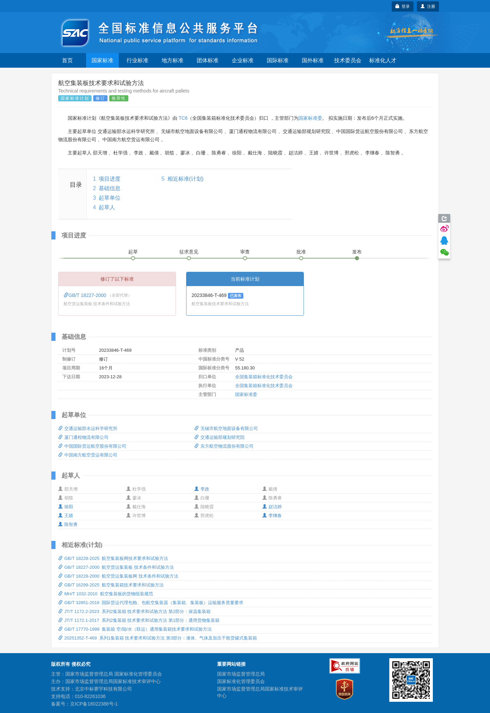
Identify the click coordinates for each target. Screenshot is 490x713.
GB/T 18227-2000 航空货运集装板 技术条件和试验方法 (116, 567)
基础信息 (109, 188)
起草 (133, 251)
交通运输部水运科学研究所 (87, 428)
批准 (301, 251)
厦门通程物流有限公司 (83, 437)
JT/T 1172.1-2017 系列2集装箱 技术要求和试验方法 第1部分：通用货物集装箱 (138, 620)
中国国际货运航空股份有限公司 (92, 446)
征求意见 (188, 251)
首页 (67, 60)
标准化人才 (382, 60)
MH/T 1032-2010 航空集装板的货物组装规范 (105, 593)
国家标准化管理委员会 (241, 681)
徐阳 (65, 506)
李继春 (272, 515)
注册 (428, 6)
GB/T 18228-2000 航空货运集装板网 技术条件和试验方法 (118, 576)
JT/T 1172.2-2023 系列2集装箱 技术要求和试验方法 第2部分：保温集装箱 (134, 611)
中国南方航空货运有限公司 (87, 455)
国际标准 (278, 60)
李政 (201, 489)
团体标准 (207, 60)
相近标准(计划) (185, 179)
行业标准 (137, 60)
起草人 (107, 207)
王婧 (65, 515)
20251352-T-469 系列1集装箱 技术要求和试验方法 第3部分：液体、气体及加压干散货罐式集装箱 (157, 638)
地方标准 (172, 60)
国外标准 (313, 60)
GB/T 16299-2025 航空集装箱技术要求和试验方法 (111, 584)
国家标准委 (310, 118)
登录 (402, 6)
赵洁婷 (272, 506)
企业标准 (243, 60)
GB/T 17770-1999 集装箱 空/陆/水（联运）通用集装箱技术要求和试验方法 (135, 629)
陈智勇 (68, 524)
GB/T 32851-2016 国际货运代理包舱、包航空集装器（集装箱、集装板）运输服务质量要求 (150, 602)
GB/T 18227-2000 (86, 295)
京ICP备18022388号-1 (94, 704)
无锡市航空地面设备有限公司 (226, 428)
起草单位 (109, 198)
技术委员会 (347, 60)
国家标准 (102, 60)
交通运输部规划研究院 (219, 437)
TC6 (183, 118)
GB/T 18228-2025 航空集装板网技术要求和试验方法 (113, 558)
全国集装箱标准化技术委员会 (264, 376)
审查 (245, 251)
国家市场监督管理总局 (241, 674)
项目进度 (109, 179)
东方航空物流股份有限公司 (224, 446)
